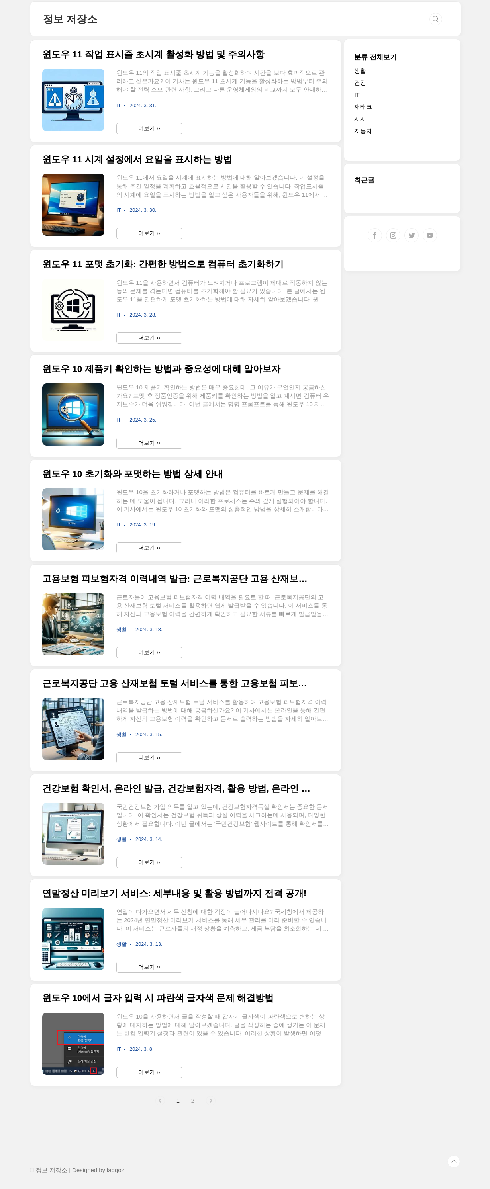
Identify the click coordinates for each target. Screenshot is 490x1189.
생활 (360, 70)
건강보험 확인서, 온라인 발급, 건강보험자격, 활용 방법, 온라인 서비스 (178, 789)
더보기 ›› (149, 128)
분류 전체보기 (375, 57)
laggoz (115, 1170)
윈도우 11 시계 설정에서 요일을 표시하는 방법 (137, 159)
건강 (360, 82)
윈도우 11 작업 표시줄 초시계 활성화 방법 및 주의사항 (153, 54)
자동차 (363, 130)
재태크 (363, 106)
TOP (453, 1161)
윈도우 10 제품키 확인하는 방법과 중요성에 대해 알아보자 (161, 369)
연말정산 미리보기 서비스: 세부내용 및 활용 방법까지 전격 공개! (174, 893)
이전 (160, 1100)
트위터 (411, 235)
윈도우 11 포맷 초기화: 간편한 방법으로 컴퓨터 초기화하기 (163, 264)
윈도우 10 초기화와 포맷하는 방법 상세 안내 (132, 474)
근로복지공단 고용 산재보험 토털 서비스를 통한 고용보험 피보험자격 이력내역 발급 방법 (178, 683)
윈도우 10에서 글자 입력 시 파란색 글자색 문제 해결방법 (158, 998)
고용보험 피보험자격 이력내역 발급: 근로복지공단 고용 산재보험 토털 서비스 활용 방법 (178, 579)
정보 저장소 (70, 19)
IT (356, 94)
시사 (360, 118)
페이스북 (375, 235)
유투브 (430, 235)
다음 (211, 1100)
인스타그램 (393, 235)
